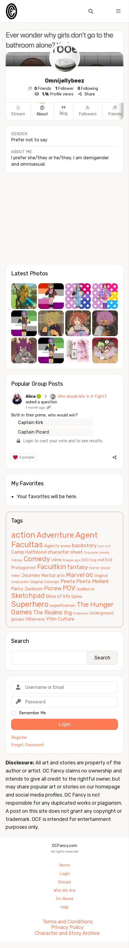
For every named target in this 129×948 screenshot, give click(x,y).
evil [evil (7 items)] (101, 559)
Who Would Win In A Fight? (82, 396)
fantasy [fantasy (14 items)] (77, 567)
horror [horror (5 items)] (94, 568)
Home (64, 865)
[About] (42, 117)
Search (20, 641)
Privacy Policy (67, 927)
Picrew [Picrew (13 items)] (53, 588)
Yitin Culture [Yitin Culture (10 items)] (60, 619)
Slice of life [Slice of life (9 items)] (58, 596)
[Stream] (18, 117)
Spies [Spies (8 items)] (76, 596)
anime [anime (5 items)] (65, 546)
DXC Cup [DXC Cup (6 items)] (89, 560)
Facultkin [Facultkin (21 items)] (51, 567)
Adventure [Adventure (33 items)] (55, 535)
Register (19, 738)
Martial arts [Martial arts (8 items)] (53, 575)
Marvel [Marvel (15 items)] (75, 574)
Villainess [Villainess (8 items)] (35, 619)
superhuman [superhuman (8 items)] (63, 605)
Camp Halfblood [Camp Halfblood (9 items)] (29, 552)
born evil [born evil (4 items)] (104, 546)
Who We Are (64, 890)
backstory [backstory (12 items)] (84, 545)
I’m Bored (64, 898)
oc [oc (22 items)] (89, 574)
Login (65, 873)
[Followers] (87, 117)
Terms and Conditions (67, 922)
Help (64, 907)
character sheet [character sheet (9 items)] (65, 552)
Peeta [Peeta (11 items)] (67, 581)
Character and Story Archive (67, 933)
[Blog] (63, 117)
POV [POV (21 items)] (69, 588)
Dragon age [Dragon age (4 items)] (71, 560)
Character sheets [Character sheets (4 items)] (96, 552)
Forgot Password (27, 745)
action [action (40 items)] (23, 535)
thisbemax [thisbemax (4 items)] (80, 613)
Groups (64, 882)
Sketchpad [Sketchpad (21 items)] (28, 596)
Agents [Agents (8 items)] (51, 545)
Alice (34, 396)
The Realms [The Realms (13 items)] (47, 612)
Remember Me (32, 713)
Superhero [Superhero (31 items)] (29, 604)
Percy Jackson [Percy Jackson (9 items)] (27, 588)
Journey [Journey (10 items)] (30, 575)
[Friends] (114, 117)
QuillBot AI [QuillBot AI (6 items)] (85, 589)
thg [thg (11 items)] (68, 613)
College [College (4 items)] (16, 560)
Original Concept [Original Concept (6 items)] (44, 581)
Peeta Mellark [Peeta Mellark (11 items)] (92, 581)
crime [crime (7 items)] (56, 559)
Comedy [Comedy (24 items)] (36, 559)
